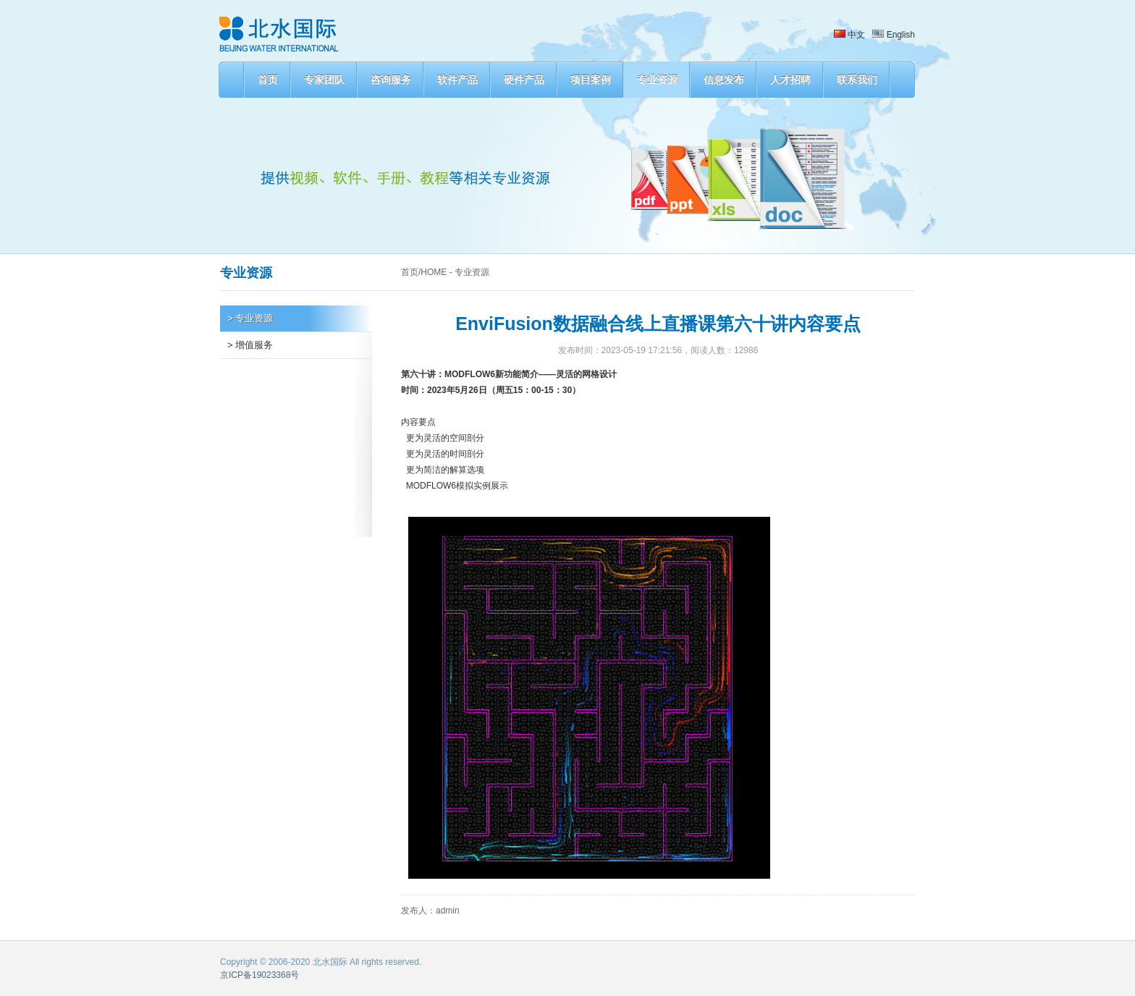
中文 (849, 35)
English (893, 35)
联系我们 (857, 79)
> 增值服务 (250, 344)
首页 (268, 79)
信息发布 (724, 79)
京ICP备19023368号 (259, 975)
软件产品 (457, 79)
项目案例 (590, 79)
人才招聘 (790, 79)
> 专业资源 (250, 318)
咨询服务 (391, 79)
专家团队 (324, 79)
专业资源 (657, 79)
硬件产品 (524, 79)
